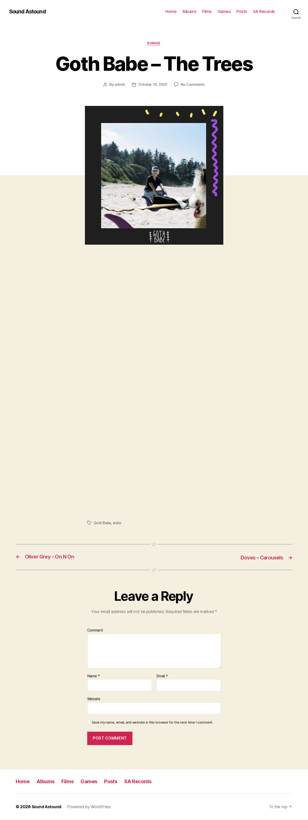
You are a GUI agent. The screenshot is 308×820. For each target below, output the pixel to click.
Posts (241, 11)
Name (93, 676)
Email (162, 676)
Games (224, 11)
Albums (189, 11)
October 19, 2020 (152, 85)
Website (93, 699)
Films (207, 11)
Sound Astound (28, 11)
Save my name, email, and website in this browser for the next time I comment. (152, 723)
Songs (154, 44)
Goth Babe (103, 523)
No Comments (193, 85)
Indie (118, 523)
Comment (95, 631)
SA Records (264, 11)
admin (119, 85)
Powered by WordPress (90, 807)
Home (170, 11)
